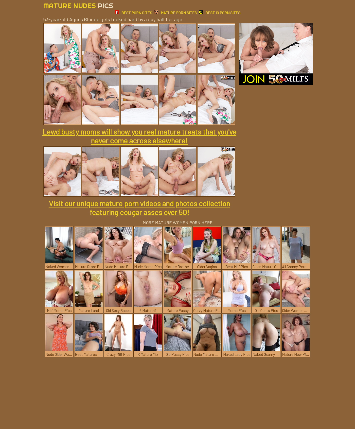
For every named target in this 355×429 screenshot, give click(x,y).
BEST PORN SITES (133, 12)
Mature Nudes (78, 5)
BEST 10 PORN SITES (219, 12)
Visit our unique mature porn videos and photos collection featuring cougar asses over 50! (139, 208)
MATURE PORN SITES (175, 12)
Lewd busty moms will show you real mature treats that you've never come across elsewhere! (139, 136)
